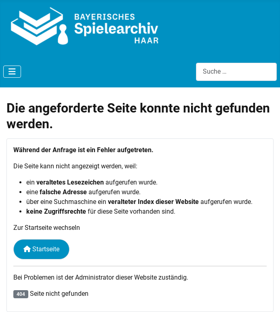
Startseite (41, 249)
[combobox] (236, 72)
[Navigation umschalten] (12, 72)
